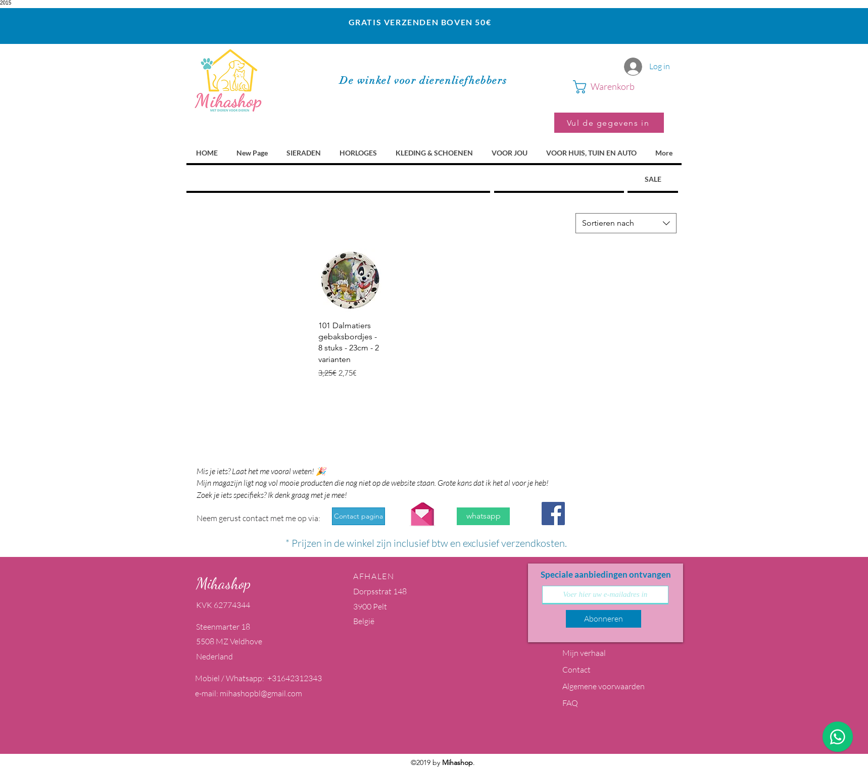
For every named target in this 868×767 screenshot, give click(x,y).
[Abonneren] (603, 619)
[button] (618, 86)
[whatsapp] (483, 516)
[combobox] (626, 223)
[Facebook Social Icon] (553, 513)
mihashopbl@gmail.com (261, 693)
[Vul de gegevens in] (609, 123)
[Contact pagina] (358, 516)
